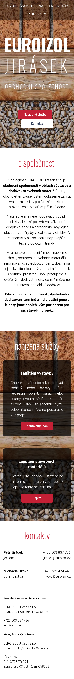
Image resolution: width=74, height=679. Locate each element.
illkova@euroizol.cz (57, 576)
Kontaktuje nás (37, 426)
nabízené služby (53, 6)
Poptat (37, 498)
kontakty (37, 14)
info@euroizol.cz (15, 625)
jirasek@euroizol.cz (57, 558)
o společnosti (18, 6)
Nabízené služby (35, 114)
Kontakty (37, 123)
